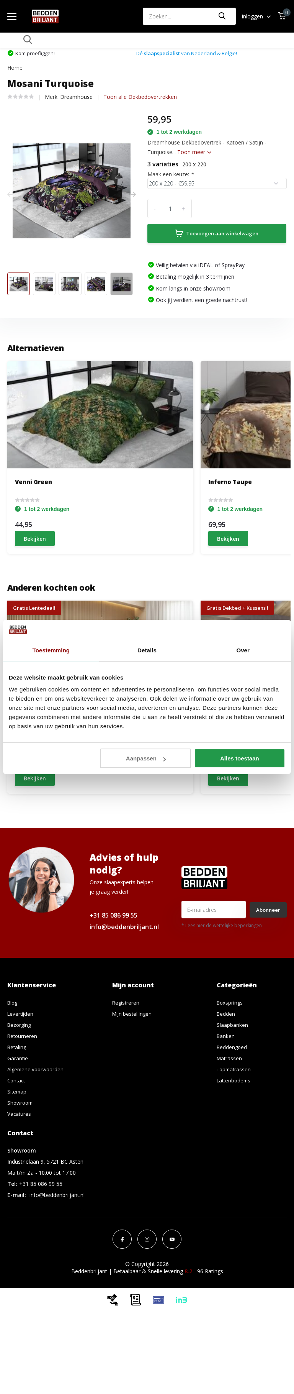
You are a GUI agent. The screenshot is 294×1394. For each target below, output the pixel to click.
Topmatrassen (235, 1131)
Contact (17, 1142)
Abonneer (268, 971)
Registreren (126, 1064)
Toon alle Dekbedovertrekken (140, 86)
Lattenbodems (235, 1142)
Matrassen (230, 1119)
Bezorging (20, 1086)
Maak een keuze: (170, 163)
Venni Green (33, 471)
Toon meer (194, 141)
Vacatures (19, 1175)
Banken (226, 1097)
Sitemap (17, 1153)
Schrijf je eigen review (244, 842)
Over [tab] (243, 650)
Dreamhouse (76, 86)
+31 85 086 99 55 (113, 977)
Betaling (17, 1108)
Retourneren (22, 1097)
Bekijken (35, 529)
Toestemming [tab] (51, 650)
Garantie (17, 1119)
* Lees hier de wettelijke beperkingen (221, 987)
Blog (13, 1064)
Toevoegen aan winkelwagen (214, 223)
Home (15, 57)
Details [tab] (147, 650)
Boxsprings (230, 1064)
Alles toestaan (239, 758)
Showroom (21, 1164)
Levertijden (21, 1075)
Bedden (226, 1075)
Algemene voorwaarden (37, 1131)
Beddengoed (232, 1108)
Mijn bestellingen (133, 1075)
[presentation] (10, 183)
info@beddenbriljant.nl (124, 988)
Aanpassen (146, 758)
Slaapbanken (232, 1086)
